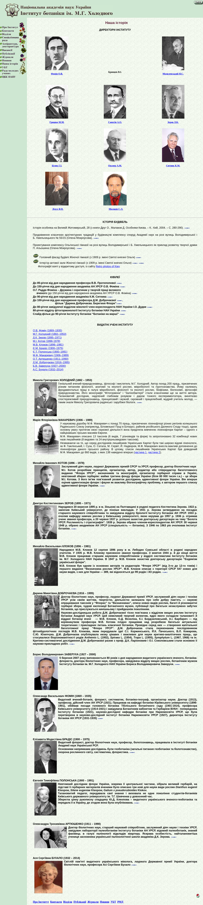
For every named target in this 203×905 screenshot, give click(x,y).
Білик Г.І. (57, 165)
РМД (120, 901)
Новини (104, 901)
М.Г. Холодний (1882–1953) (49, 334)
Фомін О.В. (57, 74)
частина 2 (154, 452)
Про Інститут (41, 901)
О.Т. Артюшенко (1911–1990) (50, 358)
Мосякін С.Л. (116, 209)
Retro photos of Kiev (108, 266)
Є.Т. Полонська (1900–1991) (50, 351)
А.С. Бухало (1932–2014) (48, 369)
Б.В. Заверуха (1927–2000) (49, 365)
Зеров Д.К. (173, 122)
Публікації (79, 901)
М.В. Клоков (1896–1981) (48, 344)
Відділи (67, 901)
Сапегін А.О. (115, 122)
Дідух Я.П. (57, 209)
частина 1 (141, 452)
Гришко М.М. (57, 122)
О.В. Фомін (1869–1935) (47, 330)
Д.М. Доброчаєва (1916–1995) (51, 362)
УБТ (113, 901)
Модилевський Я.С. (173, 74)
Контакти (56, 901)
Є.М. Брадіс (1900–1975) (48, 348)
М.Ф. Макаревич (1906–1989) (51, 355)
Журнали (92, 901)
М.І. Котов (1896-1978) (46, 341)
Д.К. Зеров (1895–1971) (47, 337)
